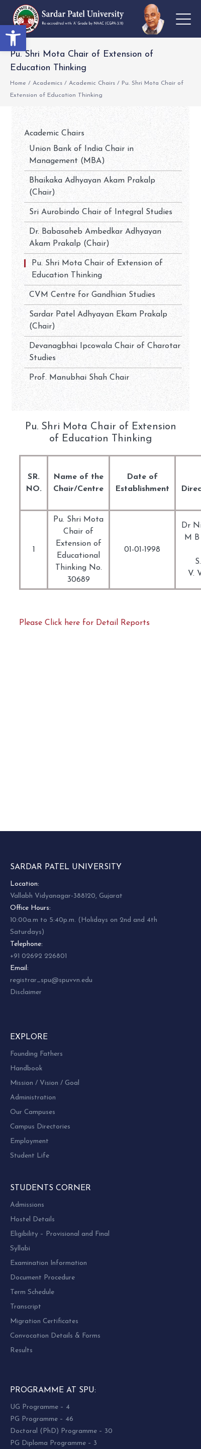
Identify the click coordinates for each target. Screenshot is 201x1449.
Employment (29, 1141)
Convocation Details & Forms (55, 1336)
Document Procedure (42, 1277)
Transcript (25, 1307)
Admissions (27, 1205)
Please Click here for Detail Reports (84, 623)
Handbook (26, 1068)
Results (21, 1350)
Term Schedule (32, 1292)
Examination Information (48, 1263)
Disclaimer (26, 992)
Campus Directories (40, 1126)
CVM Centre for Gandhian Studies (92, 295)
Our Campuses (32, 1112)
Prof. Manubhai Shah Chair (79, 378)
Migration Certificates (44, 1321)
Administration (33, 1097)
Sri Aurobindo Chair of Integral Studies (100, 212)
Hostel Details (32, 1219)
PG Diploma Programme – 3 (53, 1443)
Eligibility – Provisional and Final (60, 1234)
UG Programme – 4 (40, 1407)
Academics (47, 83)
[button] (13, 38)
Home (18, 83)
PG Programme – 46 (41, 1419)
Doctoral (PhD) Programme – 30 (61, 1431)
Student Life (29, 1156)
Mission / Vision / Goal (44, 1083)
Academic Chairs (92, 83)
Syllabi (20, 1248)
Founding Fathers (36, 1054)
